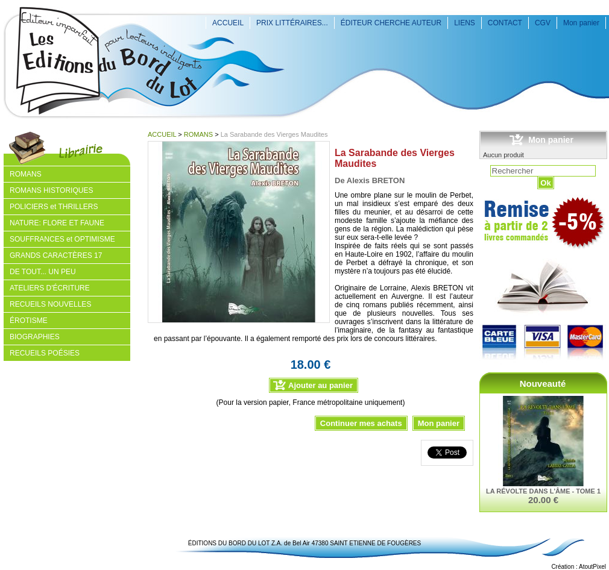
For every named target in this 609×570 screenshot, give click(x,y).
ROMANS (198, 134)
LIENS (464, 23)
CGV (543, 23)
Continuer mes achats (361, 423)
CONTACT (505, 23)
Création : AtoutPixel (578, 566)
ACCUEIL (228, 23)
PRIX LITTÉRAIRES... (292, 23)
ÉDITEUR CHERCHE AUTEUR (391, 23)
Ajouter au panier (320, 385)
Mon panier (581, 23)
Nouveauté (543, 383)
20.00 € (543, 500)
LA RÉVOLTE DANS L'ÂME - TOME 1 (543, 491)
